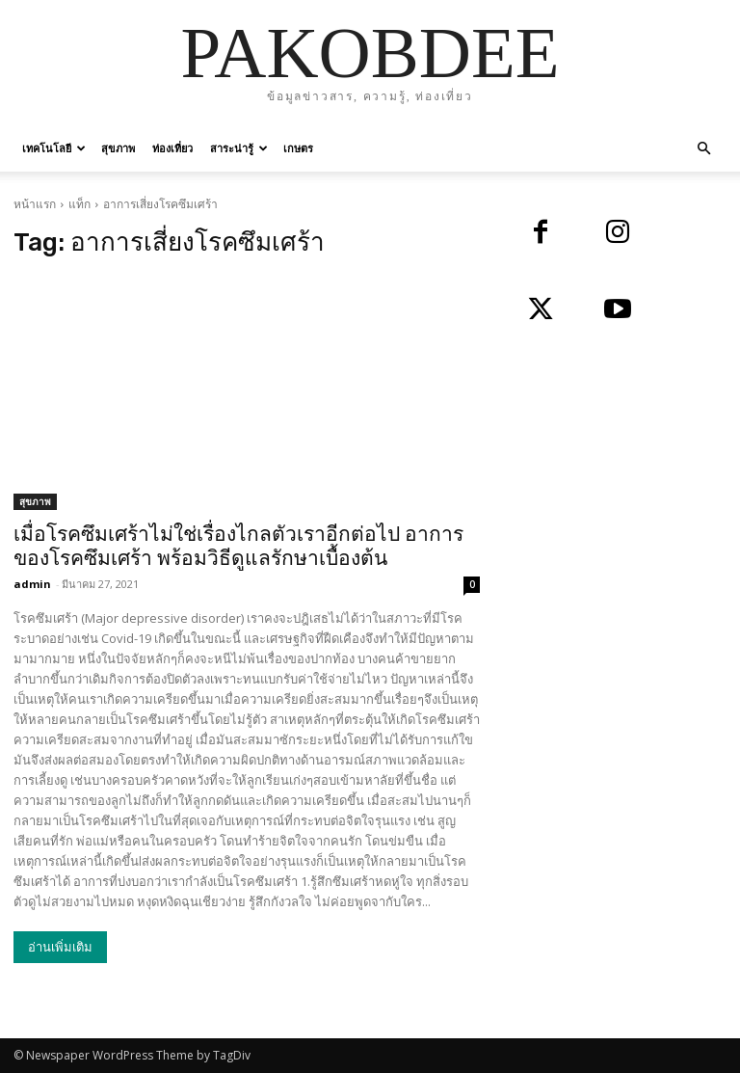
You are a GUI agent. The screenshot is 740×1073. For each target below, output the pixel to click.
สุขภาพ (118, 148)
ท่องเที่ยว (172, 148)
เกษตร (298, 148)
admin (32, 584)
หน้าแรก (34, 204)
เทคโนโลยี (54, 148)
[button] (703, 149)
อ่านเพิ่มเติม (60, 947)
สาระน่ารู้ (239, 148)
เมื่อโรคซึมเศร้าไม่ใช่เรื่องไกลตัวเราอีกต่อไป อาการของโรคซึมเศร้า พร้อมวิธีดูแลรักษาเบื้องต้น (238, 546)
